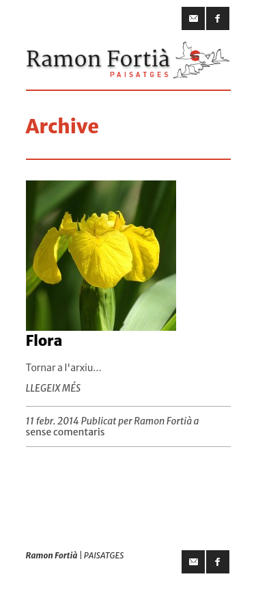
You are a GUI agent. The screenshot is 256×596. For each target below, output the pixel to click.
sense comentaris (65, 432)
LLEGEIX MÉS (53, 388)
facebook (217, 18)
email (193, 18)
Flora (44, 340)
